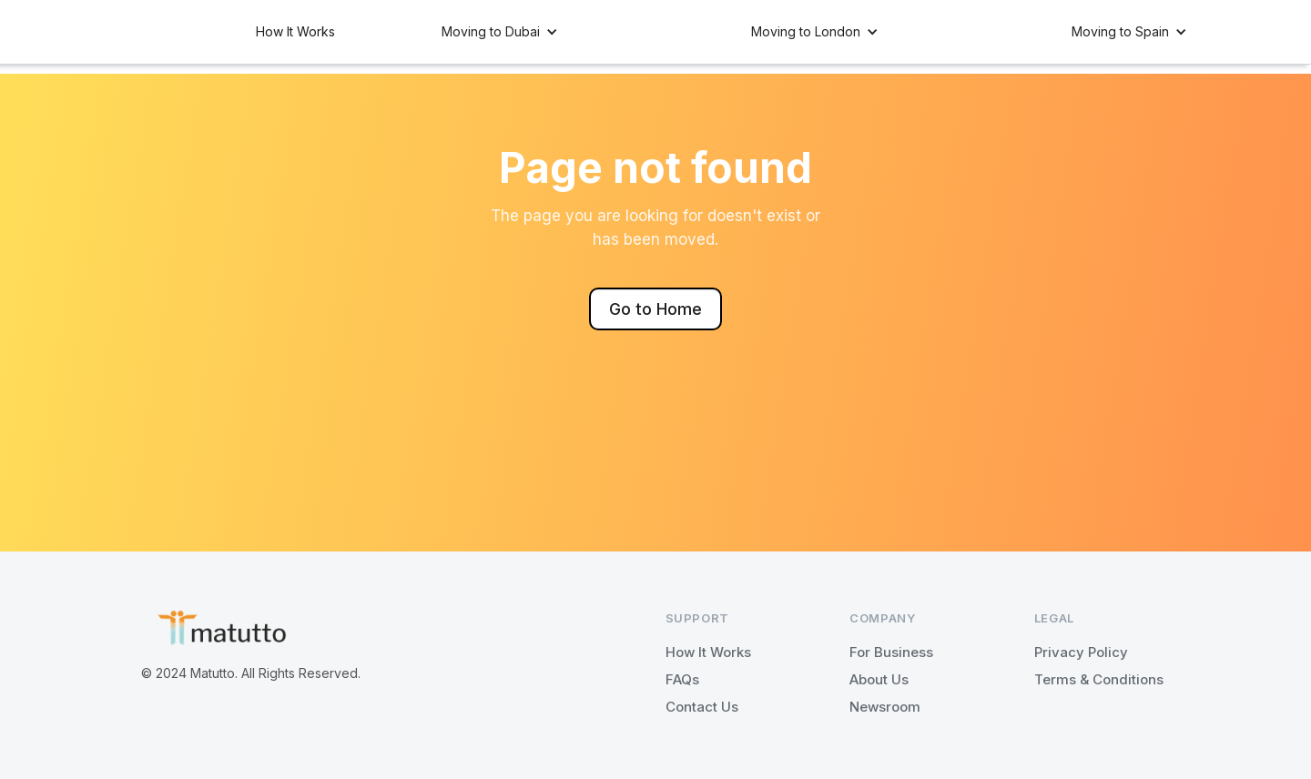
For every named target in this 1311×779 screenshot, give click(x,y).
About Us (879, 679)
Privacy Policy (1081, 652)
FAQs (682, 679)
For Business (891, 652)
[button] (500, 32)
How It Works (295, 31)
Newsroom (884, 706)
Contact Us (702, 706)
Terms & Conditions (1099, 679)
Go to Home (655, 309)
